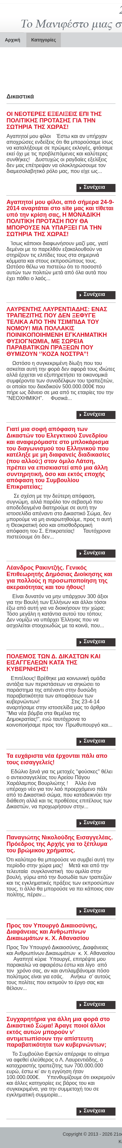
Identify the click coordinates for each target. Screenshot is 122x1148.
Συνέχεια (94, 187)
